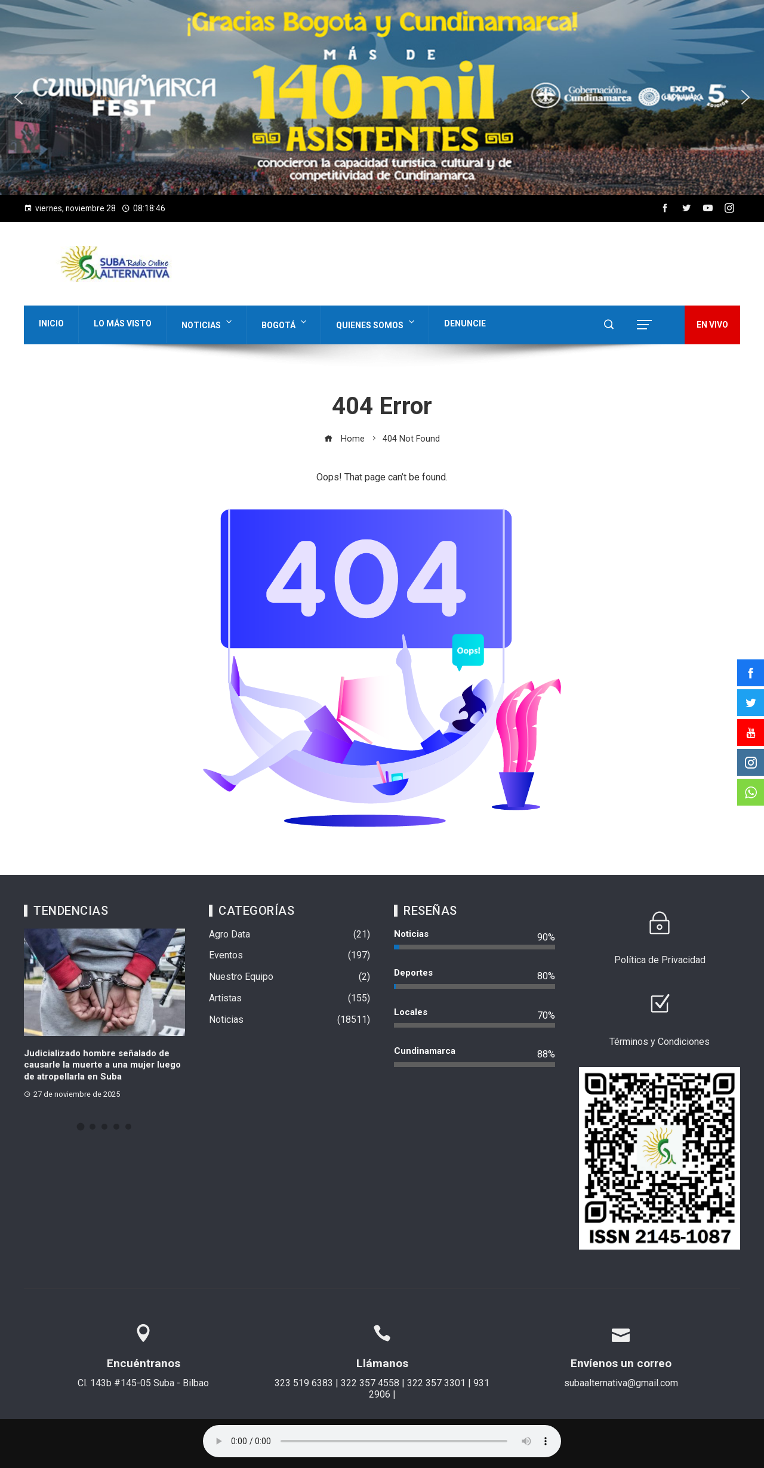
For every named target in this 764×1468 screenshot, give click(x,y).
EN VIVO (712, 324)
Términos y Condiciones (659, 1041)
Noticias (207, 322)
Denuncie (465, 323)
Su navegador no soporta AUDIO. (382, 1441)
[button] (382, 97)
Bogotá (285, 322)
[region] (382, 97)
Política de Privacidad (660, 960)
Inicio (51, 323)
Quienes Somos (376, 322)
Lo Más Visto (123, 323)
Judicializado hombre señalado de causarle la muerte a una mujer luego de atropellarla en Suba (102, 1065)
